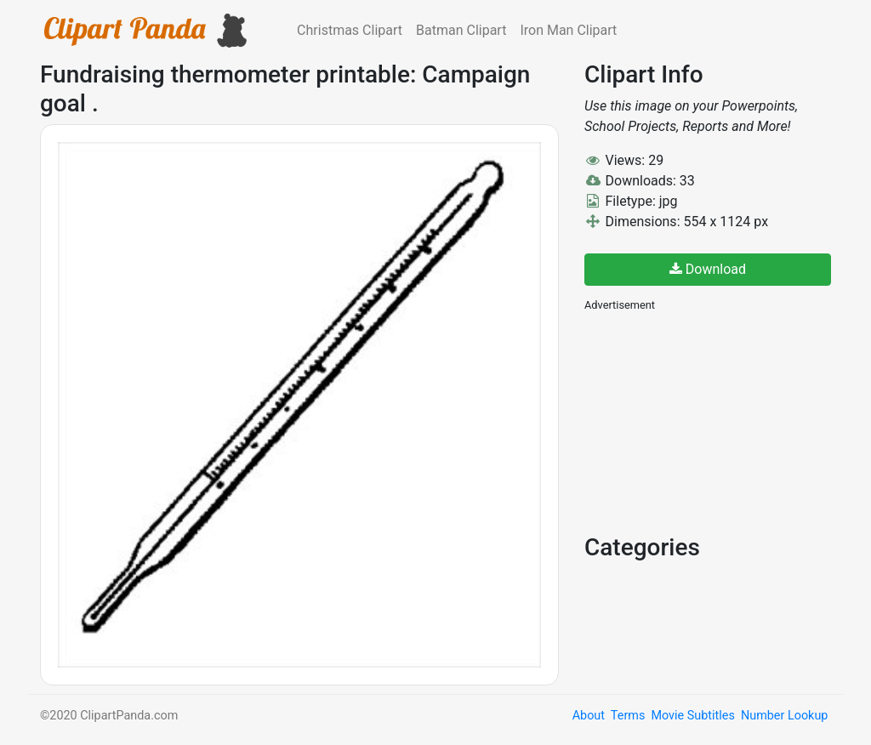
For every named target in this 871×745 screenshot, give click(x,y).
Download (707, 269)
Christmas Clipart (349, 30)
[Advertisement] (712, 421)
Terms (628, 715)
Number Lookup (784, 715)
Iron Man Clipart (568, 30)
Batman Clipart (461, 30)
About (588, 715)
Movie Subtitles (692, 715)
